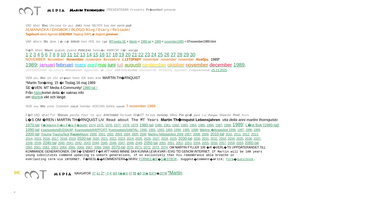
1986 (210, 125)
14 (89, 54)
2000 (93, 134)
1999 (256, 130)
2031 (205, 138)
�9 (139, 173)
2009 (205, 134)
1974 (92, 125)
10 (63, 54)
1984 (192, 125)
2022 (112, 138)
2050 (162, 143)
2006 (143, 134)
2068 (97, 147)
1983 (184, 125)
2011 (237, 134)
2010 (228, 134)
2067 (89, 147)
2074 (164, 147)
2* (102, 173)
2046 (112, 143)
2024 (130, 138)
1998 (249, 130)
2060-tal (252, 143)
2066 (80, 147)
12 (76, 54)
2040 (61, 143)
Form (230, 159)
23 (147, 54)
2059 (239, 143)
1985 (201, 125)
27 (173, 54)
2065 (71, 147)
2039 (37, 143)
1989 (157, 41)
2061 (37, 147)
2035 (239, 138)
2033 (222, 138)
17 (108, 54)
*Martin (175, 172)
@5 (115, 173)
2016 (46, 138)
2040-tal (49, 143)
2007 (187, 134)
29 (186, 54)
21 (134, 54)
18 (115, 54)
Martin (133, 41)
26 (166, 54)
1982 (175, 125)
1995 (185, 130)
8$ (134, 173)
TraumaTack (60, 134)
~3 (107, 173)
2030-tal (185, 138)
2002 (110, 134)
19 (121, 54)
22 (140, 54)
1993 (169, 130)
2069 (106, 147)
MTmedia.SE (117, 41)
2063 (54, 147)
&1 (98, 173)
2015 (37, 138)
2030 (197, 138)
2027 (155, 138)
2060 (29, 147)
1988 (227, 125)
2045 (104, 143)
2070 (130, 147)
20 (128, 54)
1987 (218, 125)
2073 (155, 147)
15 (95, 54)
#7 (130, 173)
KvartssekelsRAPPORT (90, 130)
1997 (240, 130)
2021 (104, 138)
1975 (100, 125)
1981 (167, 125)
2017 (54, 138)
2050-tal (150, 143)
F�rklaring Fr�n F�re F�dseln (64, 125)
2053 (187, 143)
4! (110, 173)
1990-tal (32, 129)
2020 (96, 138)
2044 (95, 143)
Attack (79, 134)
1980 (158, 125)
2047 (121, 143)
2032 (213, 138)
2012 (245, 134)
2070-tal (118, 147)
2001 (101, 134)
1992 (160, 130)
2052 (179, 143)
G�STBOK (169, 159)
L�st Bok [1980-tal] (262, 125)
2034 (231, 138)
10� (145, 173)
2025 (138, 138)
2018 (63, 138)
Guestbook (245, 159)
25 (160, 54)
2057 (222, 143)
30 (192, 54)
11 (69, 54)
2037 (257, 138)
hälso (38, 93)
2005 (135, 134)
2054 (196, 143)
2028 (164, 138)
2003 (118, 134)
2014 (29, 138)
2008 (196, 134)
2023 (121, 138)
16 (102, 54)
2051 (170, 143)
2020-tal (84, 138)
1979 (134, 125)
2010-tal (217, 134)
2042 (78, 143)
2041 (69, 143)
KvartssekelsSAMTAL (123, 130)
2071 (138, 147)
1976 (108, 125)
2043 (87, 143)
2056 (213, 143)
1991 (152, 130)
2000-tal (32, 134)
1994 (177, 130)
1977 (117, 125)
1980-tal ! (90, 88)
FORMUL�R (148, 159)
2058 (231, 143)
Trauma (46, 134)
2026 (147, 138)
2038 (29, 143)
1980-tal (146, 41)
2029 (173, 138)
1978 (125, 125)
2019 (72, 138)
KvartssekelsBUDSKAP (57, 130)
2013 (254, 134)
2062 (45, 147)
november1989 (174, 41)
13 (82, 54)
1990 (143, 130)
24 (154, 54)
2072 (146, 147)
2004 (127, 134)
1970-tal (32, 125)
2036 (248, 138)
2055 (205, 143)
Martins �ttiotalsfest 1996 (218, 130)
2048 (130, 143)
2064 (63, 147)
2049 (138, 143)
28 (179, 54)
